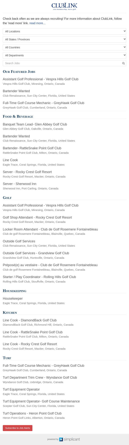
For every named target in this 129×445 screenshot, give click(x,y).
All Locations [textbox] (12, 31)
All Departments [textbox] (14, 55)
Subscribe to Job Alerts (17, 428)
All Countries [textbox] (12, 47)
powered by (64, 439)
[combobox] (64, 31)
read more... (37, 23)
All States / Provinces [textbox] (17, 39)
